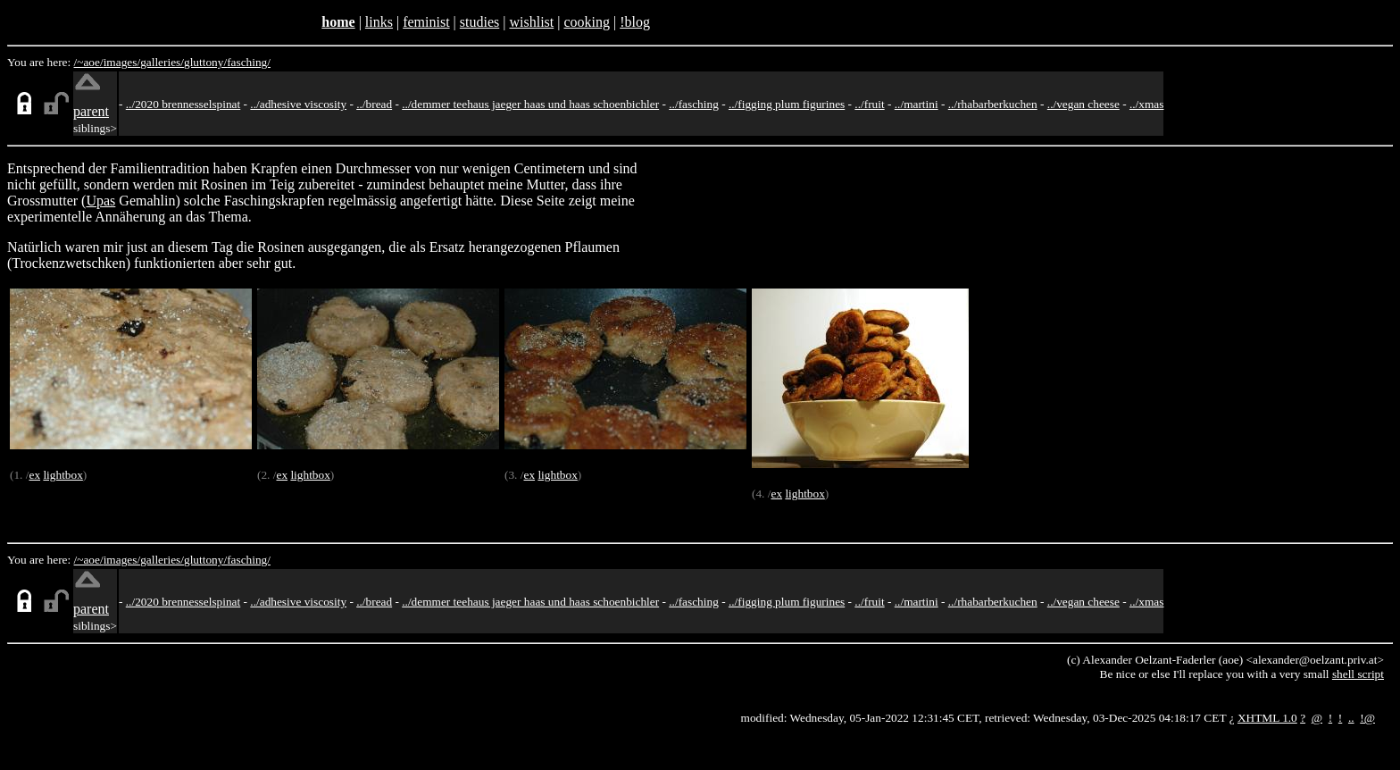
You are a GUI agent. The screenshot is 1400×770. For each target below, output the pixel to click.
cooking (586, 21)
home (337, 21)
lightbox (62, 474)
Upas (100, 200)
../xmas (1146, 104)
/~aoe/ (89, 62)
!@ (1367, 717)
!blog (635, 21)
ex (34, 474)
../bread (374, 104)
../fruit (869, 104)
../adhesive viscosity (298, 104)
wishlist (531, 21)
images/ (122, 62)
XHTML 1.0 (1267, 717)
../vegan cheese (1083, 104)
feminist (426, 21)
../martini (916, 104)
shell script (1358, 674)
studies (479, 21)
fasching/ (249, 62)
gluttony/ (205, 62)
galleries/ (162, 62)
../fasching (694, 104)
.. (1351, 717)
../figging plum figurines (787, 104)
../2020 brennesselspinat (183, 104)
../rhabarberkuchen (993, 104)
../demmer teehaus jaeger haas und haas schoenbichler (530, 104)
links (379, 21)
